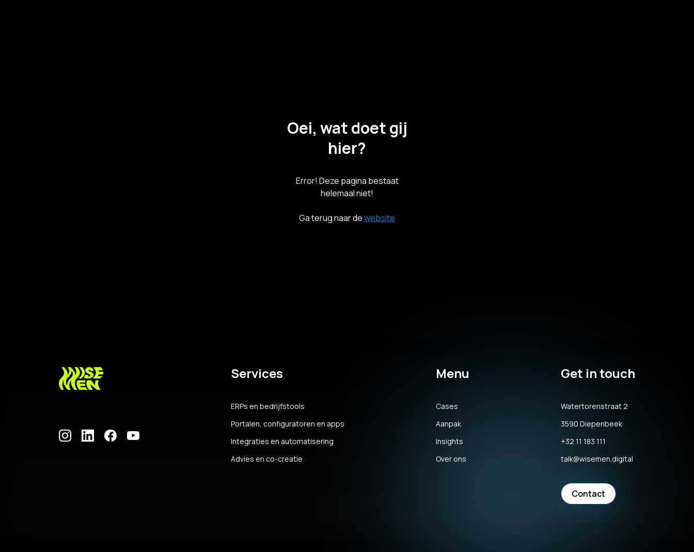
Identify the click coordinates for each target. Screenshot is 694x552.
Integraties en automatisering (282, 441)
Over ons (451, 459)
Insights (449, 441)
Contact (588, 493)
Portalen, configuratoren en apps (287, 424)
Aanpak (448, 424)
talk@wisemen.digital (597, 459)
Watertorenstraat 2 (594, 406)
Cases (447, 406)
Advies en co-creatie (267, 459)
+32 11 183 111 (583, 441)
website (379, 218)
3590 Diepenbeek (591, 424)
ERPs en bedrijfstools (268, 406)
